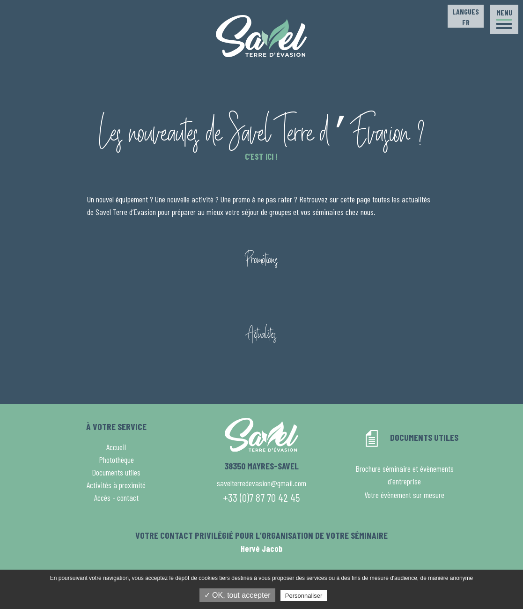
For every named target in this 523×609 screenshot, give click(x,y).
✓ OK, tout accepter (237, 595)
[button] (504, 19)
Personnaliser (304, 595)
